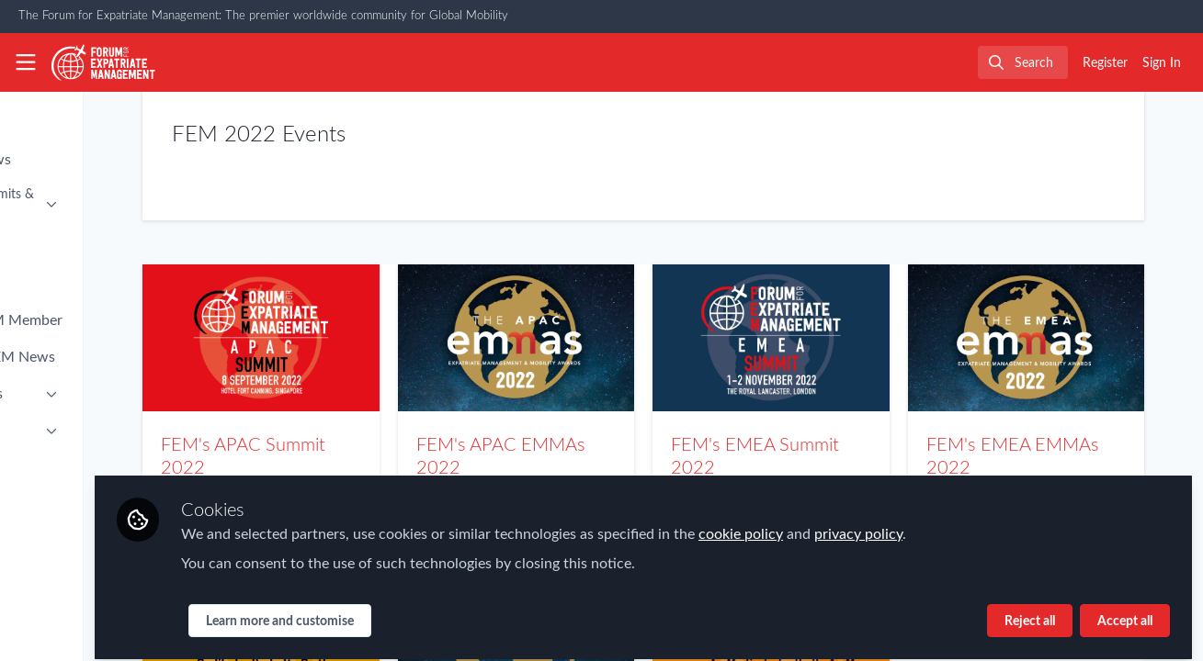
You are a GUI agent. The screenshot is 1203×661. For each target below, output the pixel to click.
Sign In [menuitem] (1161, 63)
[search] (1023, 62)
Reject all (1029, 612)
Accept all (1124, 612)
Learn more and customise (431, 612)
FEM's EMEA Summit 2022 (828, 337)
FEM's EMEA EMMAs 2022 (1045, 337)
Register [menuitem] (1105, 63)
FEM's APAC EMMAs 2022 (610, 337)
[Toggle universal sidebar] (25, 62)
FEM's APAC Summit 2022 (393, 337)
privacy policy (1010, 525)
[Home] (103, 62)
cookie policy (892, 525)
